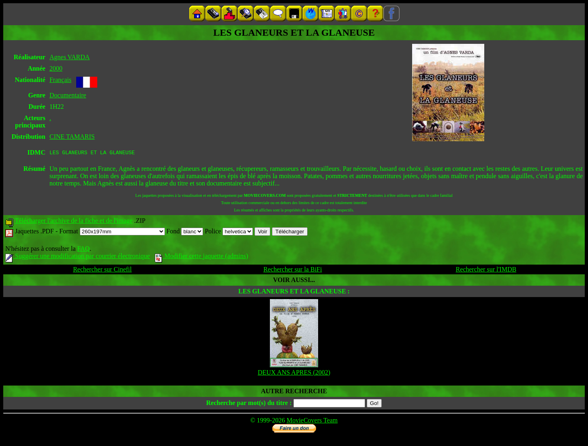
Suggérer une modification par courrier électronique (77, 257)
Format (112, 232)
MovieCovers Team (312, 421)
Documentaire (67, 95)
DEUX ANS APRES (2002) (294, 373)
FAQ (83, 249)
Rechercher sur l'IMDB (486, 270)
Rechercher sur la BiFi (292, 270)
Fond (185, 232)
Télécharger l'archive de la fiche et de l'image (74, 221)
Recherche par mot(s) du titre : (249, 404)
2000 (55, 68)
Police (229, 232)
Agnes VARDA (69, 57)
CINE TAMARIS (72, 136)
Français (60, 79)
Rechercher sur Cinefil (102, 270)
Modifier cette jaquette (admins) (201, 257)
